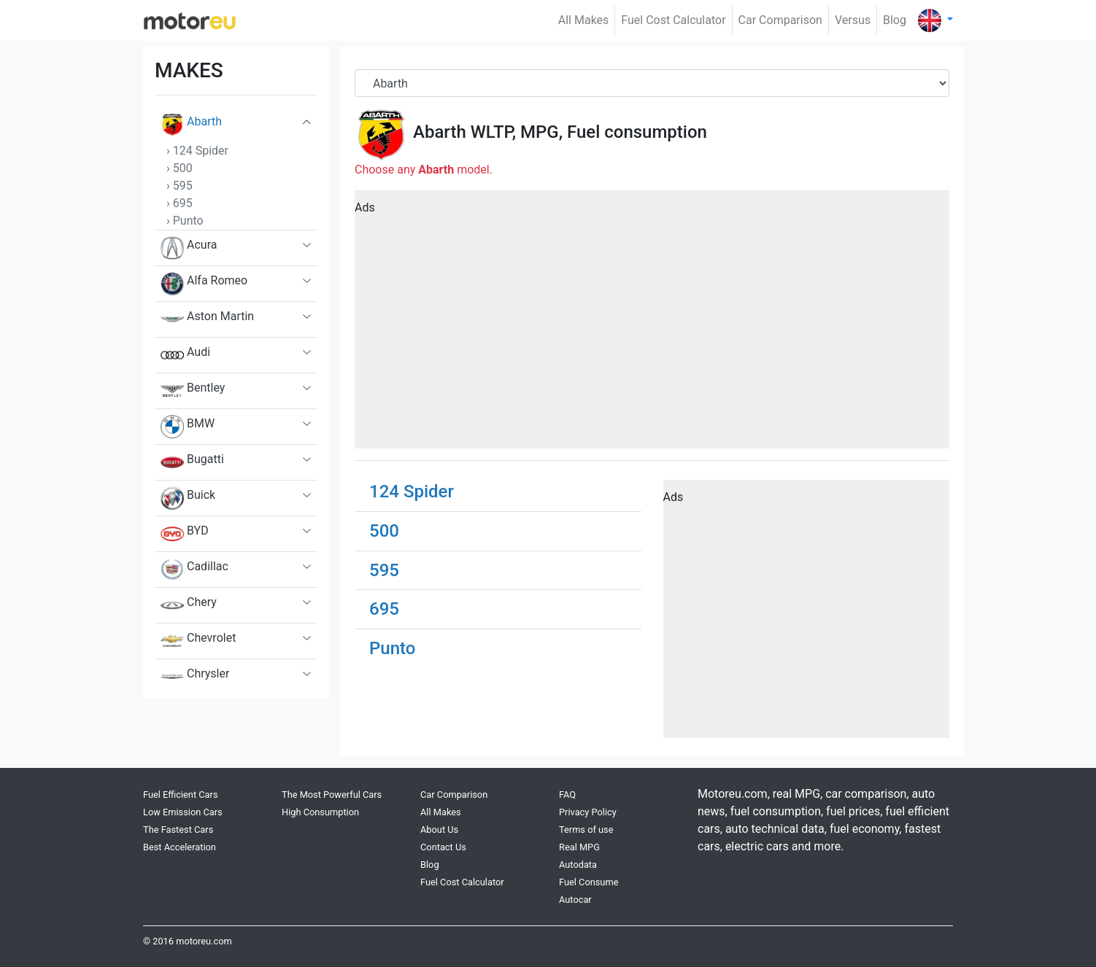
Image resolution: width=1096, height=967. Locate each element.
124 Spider (411, 491)
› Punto (185, 221)
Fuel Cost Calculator (673, 20)
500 (384, 531)
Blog (894, 20)
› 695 (179, 203)
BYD (185, 533)
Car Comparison (780, 20)
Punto (392, 648)
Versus (853, 20)
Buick (188, 498)
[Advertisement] (652, 324)
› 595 (179, 186)
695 (384, 609)
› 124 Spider (197, 151)
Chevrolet (198, 641)
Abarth (191, 124)
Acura (189, 248)
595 (384, 570)
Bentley (193, 391)
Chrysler (195, 676)
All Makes (583, 20)
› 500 (179, 168)
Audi (185, 355)
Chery (189, 605)
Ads (365, 207)
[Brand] (652, 83)
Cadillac (194, 569)
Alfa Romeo (204, 283)
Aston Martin (207, 319)
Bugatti (192, 462)
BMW (188, 426)
